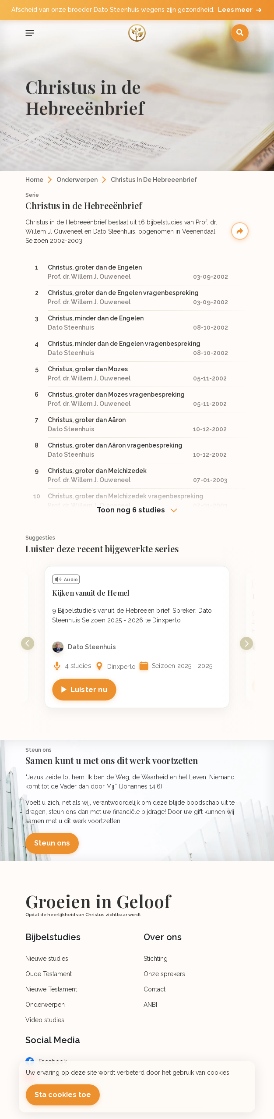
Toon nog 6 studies (132, 510)
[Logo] (137, 33)
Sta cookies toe (63, 1095)
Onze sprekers (164, 973)
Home (34, 179)
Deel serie (240, 231)
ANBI (150, 1004)
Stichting (156, 958)
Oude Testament (48, 973)
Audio (70, 579)
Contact (154, 989)
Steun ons (52, 843)
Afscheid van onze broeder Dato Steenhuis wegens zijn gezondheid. (137, 9)
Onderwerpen (77, 179)
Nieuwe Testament (51, 989)
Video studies (44, 1019)
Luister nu (88, 689)
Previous (27, 643)
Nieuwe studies (46, 958)
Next (246, 643)
